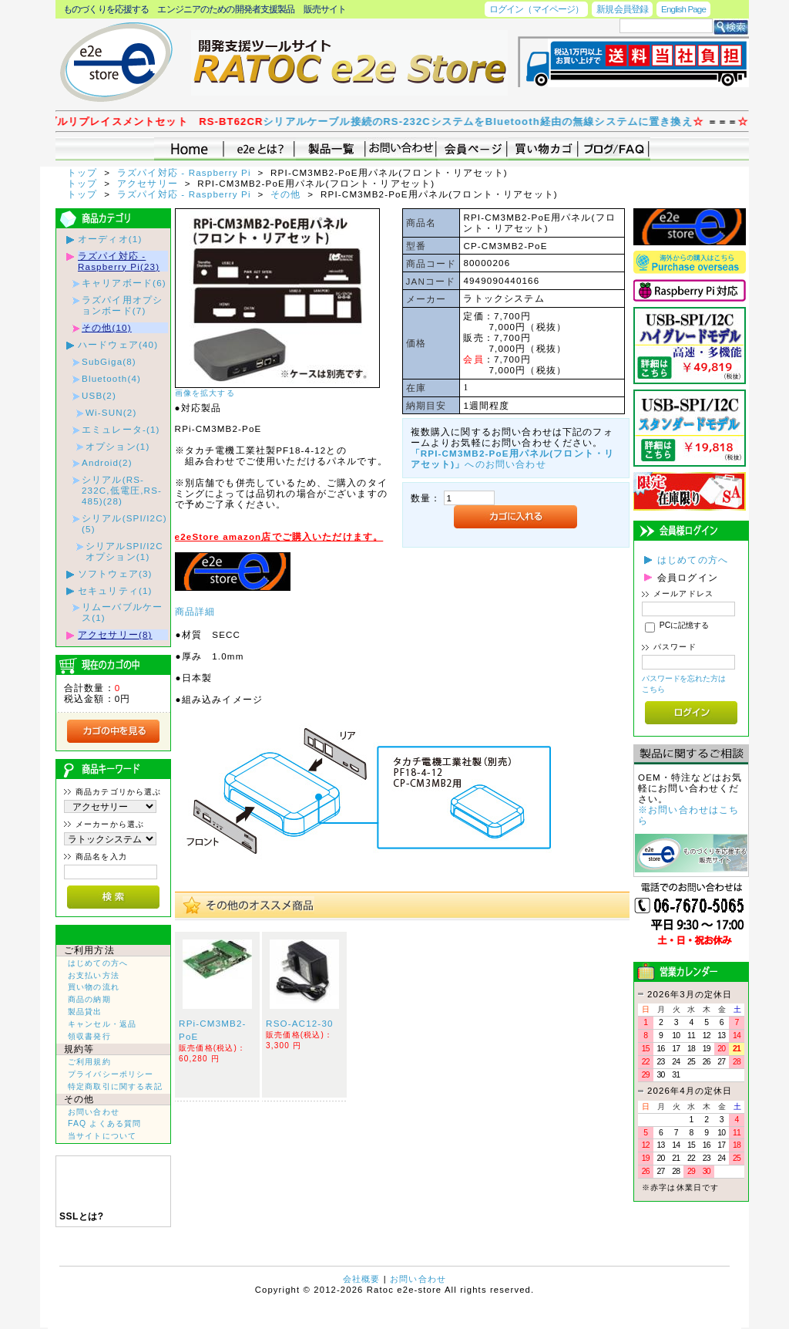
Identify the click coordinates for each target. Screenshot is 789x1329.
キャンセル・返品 (102, 1024)
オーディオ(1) (110, 239)
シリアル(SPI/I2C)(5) (124, 523)
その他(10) (107, 327)
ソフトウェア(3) (115, 573)
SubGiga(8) (109, 361)
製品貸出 (85, 1011)
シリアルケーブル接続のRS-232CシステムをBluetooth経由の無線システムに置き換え (495, 121)
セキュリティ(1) (115, 590)
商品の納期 (89, 999)
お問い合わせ (93, 1112)
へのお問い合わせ (513, 458)
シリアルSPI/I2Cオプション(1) (124, 551)
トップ (84, 172)
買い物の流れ (93, 987)
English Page (683, 9)
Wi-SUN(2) (111, 412)
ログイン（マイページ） (536, 9)
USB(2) (99, 395)
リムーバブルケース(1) (122, 612)
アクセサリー (149, 183)
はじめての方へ (98, 963)
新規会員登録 (622, 9)
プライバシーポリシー (111, 1074)
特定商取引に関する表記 (115, 1086)
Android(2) (107, 462)
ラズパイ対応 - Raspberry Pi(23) (118, 261)
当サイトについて (102, 1136)
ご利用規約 (89, 1061)
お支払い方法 (93, 975)
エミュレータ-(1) (121, 429)
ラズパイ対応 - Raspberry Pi (185, 172)
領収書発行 (89, 1036)
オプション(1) (117, 446)
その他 (287, 194)
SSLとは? (81, 1216)
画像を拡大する (205, 393)
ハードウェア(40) (118, 344)
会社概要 (362, 1278)
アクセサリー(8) (115, 634)
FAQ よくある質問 (104, 1123)
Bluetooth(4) (111, 378)
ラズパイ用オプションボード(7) (122, 305)
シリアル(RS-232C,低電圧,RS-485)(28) (122, 490)
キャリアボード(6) (124, 283)
